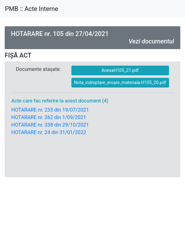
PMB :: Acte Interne (31, 8)
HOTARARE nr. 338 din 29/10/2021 (50, 125)
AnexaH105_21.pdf (120, 70)
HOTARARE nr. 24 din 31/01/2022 (48, 132)
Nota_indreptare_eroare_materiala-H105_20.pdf (120, 82)
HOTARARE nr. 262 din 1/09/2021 (48, 117)
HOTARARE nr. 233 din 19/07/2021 (50, 110)
